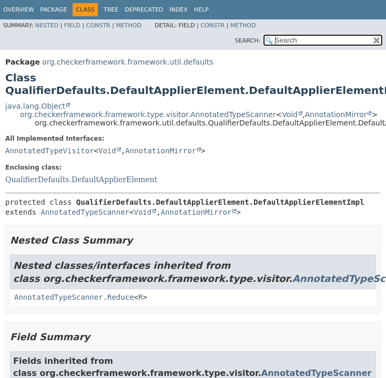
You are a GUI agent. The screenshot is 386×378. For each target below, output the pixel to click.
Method (128, 25)
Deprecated (144, 9)
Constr (98, 25)
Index (178, 9)
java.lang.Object (35, 106)
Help (201, 9)
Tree (111, 9)
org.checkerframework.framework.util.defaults (127, 62)
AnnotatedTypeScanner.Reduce (74, 297)
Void (290, 114)
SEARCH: (247, 40)
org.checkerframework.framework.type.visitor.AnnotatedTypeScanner (148, 114)
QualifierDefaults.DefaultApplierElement (81, 179)
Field (72, 25)
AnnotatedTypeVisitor (49, 150)
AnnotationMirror (335, 114)
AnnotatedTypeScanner (84, 212)
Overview (18, 9)
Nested (46, 25)
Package (53, 9)
